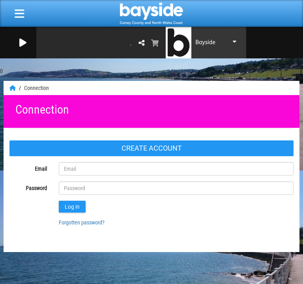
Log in (72, 207)
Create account (152, 148)
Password (36, 188)
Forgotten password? (82, 222)
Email (41, 169)
